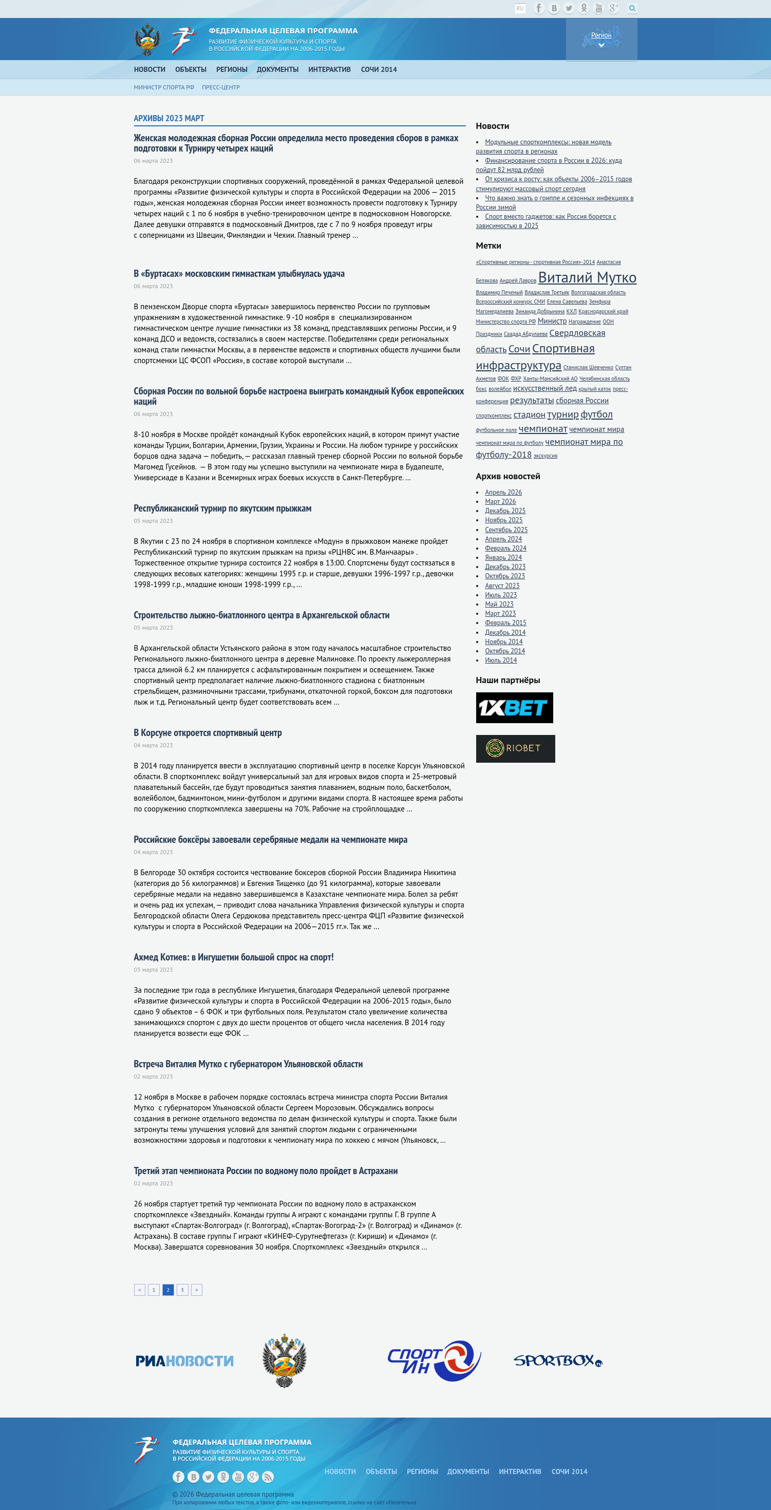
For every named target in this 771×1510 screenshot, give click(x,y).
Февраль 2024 (506, 548)
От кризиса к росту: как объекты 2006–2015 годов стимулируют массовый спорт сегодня (554, 184)
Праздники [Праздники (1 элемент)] (489, 333)
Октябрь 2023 (505, 576)
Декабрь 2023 (505, 566)
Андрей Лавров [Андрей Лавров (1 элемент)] (518, 280)
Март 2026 (500, 501)
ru (520, 8)
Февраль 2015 (506, 622)
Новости (149, 69)
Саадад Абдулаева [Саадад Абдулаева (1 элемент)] (526, 333)
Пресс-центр (221, 87)
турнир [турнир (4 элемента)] (563, 414)
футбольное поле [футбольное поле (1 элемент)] (496, 429)
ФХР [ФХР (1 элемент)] (516, 378)
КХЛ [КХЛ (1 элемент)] (572, 311)
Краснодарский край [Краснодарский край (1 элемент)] (603, 311)
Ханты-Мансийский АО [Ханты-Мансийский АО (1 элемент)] (550, 378)
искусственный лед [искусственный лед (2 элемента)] (545, 388)
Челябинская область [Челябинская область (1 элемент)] (604, 378)
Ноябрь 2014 (504, 641)
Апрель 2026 (503, 492)
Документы (278, 69)
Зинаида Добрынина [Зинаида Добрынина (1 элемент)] (540, 311)
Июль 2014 (501, 660)
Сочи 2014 (379, 69)
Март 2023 (500, 613)
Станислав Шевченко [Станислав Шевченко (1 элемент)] (588, 367)
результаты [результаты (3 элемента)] (532, 400)
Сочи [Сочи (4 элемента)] (520, 348)
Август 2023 (502, 585)
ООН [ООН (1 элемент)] (608, 321)
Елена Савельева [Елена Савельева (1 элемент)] (567, 301)
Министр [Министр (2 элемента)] (552, 321)
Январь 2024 (503, 557)
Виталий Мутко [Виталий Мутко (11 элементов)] (587, 277)
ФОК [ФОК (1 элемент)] (503, 378)
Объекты (190, 69)
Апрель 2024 (503, 539)
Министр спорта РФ (164, 87)
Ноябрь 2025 (504, 520)
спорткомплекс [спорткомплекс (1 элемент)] (494, 415)
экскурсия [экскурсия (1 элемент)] (545, 455)
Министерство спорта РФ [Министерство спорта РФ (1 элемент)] (506, 321)
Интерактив (330, 69)
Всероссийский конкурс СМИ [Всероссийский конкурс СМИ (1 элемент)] (511, 301)
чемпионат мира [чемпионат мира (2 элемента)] (596, 429)
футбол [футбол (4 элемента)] (596, 414)
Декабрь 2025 (505, 510)
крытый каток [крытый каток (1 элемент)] (594, 388)
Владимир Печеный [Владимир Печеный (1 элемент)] (499, 292)
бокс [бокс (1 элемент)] (481, 388)
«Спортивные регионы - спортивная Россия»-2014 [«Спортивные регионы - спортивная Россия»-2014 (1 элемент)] (535, 262)
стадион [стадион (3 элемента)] (530, 414)
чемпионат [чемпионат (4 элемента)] (543, 428)
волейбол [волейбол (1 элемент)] (499, 388)
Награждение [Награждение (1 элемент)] (585, 321)
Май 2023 (499, 604)
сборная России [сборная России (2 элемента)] (582, 400)
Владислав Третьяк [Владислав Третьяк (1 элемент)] (546, 292)
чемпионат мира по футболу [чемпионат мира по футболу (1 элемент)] (509, 442)
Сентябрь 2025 (506, 529)
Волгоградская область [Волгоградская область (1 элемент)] (598, 292)
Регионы (232, 69)
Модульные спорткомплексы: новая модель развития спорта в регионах (544, 147)
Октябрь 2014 (505, 651)
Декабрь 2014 (505, 632)
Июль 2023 (501, 595)
